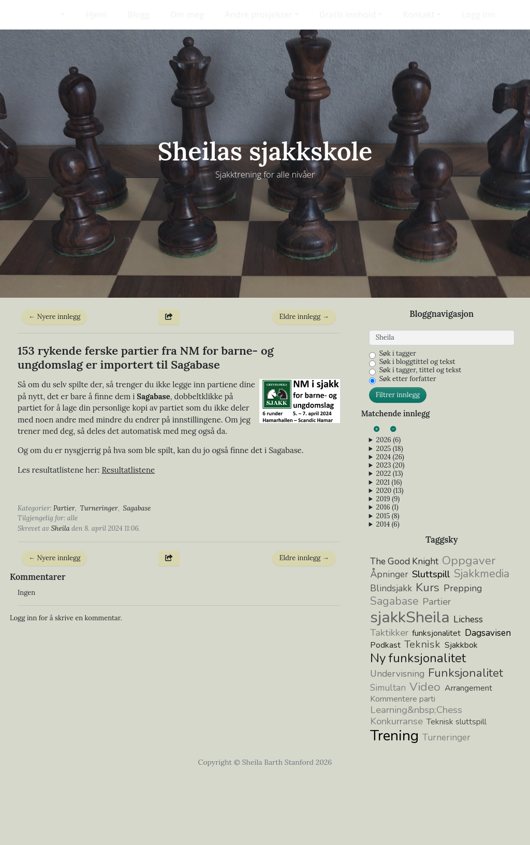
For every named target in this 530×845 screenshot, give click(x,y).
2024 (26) (390, 524)
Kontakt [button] (419, 14)
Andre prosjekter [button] (258, 14)
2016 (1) (387, 574)
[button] (56, 14)
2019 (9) (388, 566)
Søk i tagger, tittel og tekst (420, 437)
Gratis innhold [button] (347, 14)
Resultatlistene (128, 537)
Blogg (138, 14)
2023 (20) (390, 532)
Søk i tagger (397, 420)
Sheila (60, 594)
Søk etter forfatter (407, 446)
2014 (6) (387, 591)
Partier (64, 574)
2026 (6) (388, 507)
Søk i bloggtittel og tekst (417, 429)
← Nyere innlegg (54, 383)
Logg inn (478, 14)
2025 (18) (389, 515)
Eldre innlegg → (304, 383)
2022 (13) (389, 540)
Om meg (187, 14)
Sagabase (137, 574)
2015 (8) (387, 582)
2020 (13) (389, 557)
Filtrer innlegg (398, 461)
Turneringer (99, 574)
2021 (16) (389, 549)
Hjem (96, 14)
